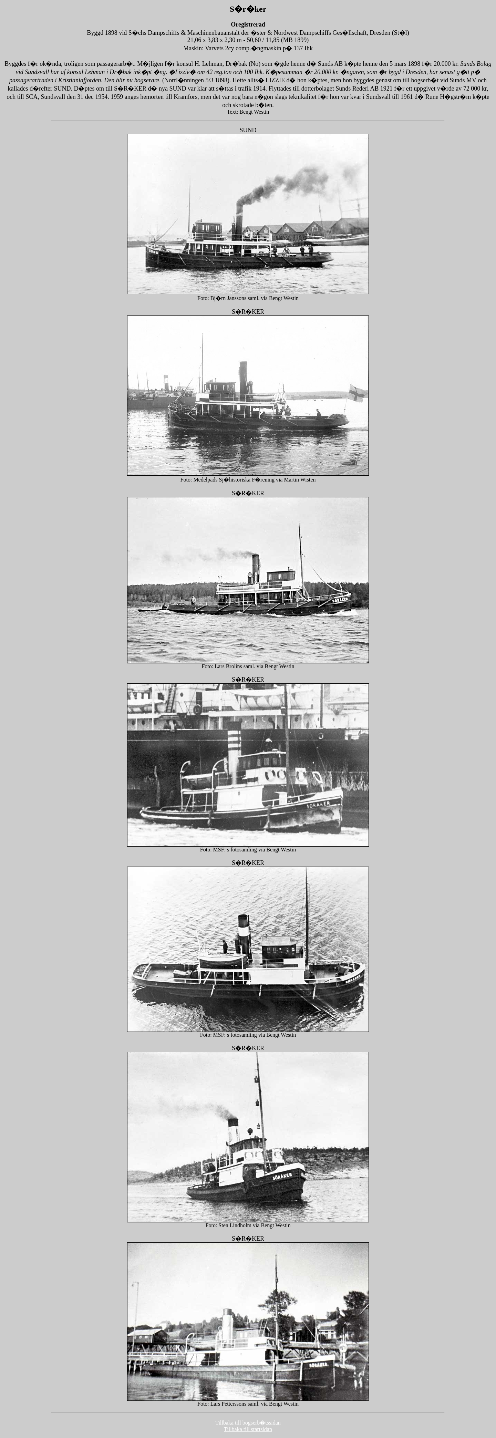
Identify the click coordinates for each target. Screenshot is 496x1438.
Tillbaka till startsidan (248, 1429)
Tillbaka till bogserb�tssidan (248, 1423)
